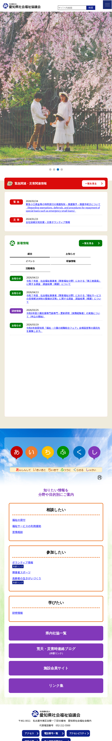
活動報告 (93, 253)
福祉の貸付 (18, 505)
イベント (56, 253)
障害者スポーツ (21, 558)
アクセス (29, 719)
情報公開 (29, 727)
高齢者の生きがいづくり (26, 564)
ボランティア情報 (22, 548)
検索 (91, 7)
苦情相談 (17, 517)
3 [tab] (58, 169)
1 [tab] (50, 169)
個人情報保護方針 (53, 727)
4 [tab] (61, 169)
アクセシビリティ (77, 719)
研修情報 (74, 253)
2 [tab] (54, 169)
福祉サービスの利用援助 (26, 511)
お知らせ (37, 253)
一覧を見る (91, 183)
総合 (18, 253)
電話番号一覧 (51, 719)
